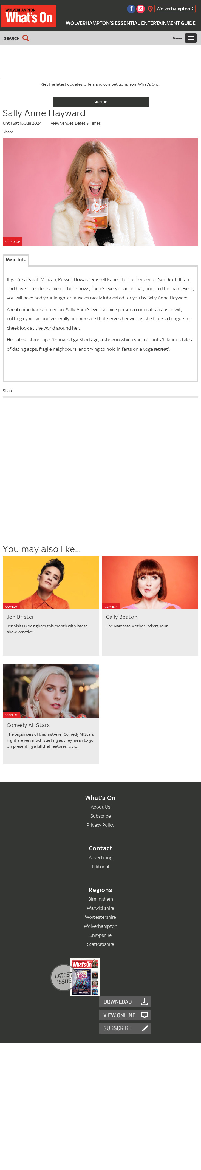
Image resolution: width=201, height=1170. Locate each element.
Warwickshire (100, 908)
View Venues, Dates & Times (76, 123)
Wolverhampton (173, 9)
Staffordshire (100, 944)
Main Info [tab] (16, 259)
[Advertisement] (47, 503)
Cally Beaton (122, 617)
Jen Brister (20, 617)
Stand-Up (12, 242)
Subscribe (100, 816)
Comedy (11, 606)
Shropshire (101, 935)
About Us (100, 807)
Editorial (100, 866)
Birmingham (100, 899)
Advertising (100, 857)
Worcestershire (100, 917)
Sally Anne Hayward (44, 113)
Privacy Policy (100, 825)
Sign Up (100, 102)
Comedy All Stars (28, 725)
